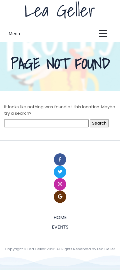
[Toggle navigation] (102, 33)
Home (60, 217)
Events (60, 227)
